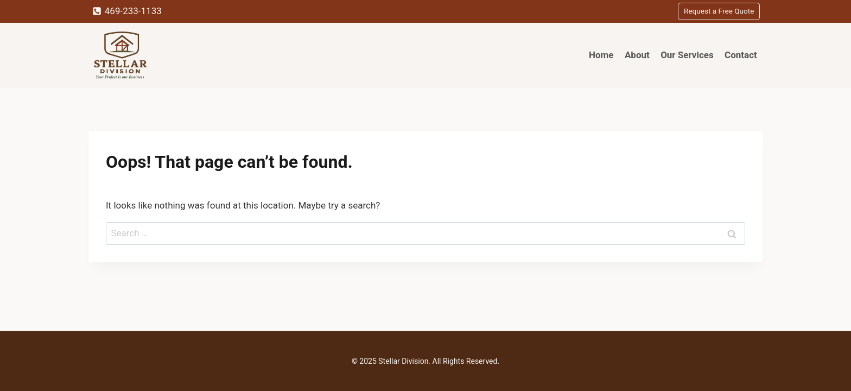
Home (601, 54)
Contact (741, 54)
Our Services (687, 54)
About (637, 54)
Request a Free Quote (719, 11)
